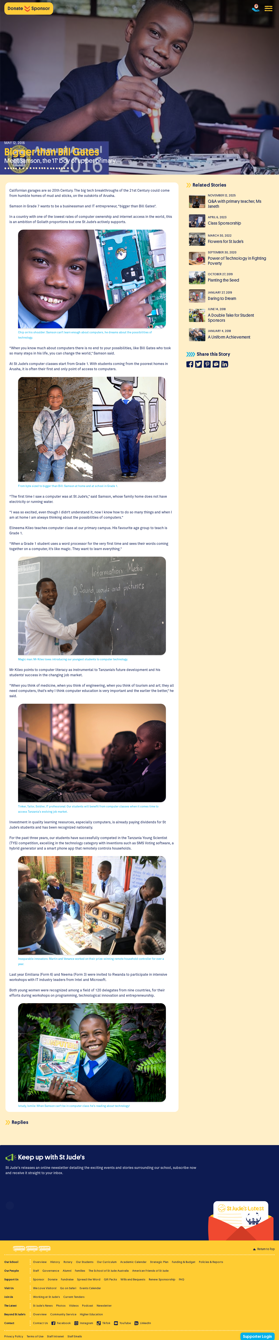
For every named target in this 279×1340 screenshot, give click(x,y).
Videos (74, 1305)
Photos (61, 1305)
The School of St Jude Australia (109, 1270)
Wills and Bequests (133, 1279)
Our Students (85, 1262)
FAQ (181, 1279)
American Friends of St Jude (150, 1270)
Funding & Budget (184, 1262)
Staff (36, 1270)
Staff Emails (75, 1336)
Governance (51, 1270)
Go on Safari (68, 1288)
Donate (53, 1279)
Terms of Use (35, 1336)
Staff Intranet (55, 1336)
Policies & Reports (211, 1262)
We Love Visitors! (45, 1288)
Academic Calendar (133, 1262)
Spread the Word (88, 1279)
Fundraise (67, 1279)
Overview (40, 1262)
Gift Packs (110, 1279)
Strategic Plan (159, 1262)
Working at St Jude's (46, 1296)
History (55, 1262)
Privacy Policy (13, 1336)
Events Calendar (90, 1288)
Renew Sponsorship (162, 1279)
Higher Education (91, 1314)
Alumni (67, 1270)
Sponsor (38, 1279)
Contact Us (40, 1323)
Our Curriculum (107, 1262)
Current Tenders (74, 1296)
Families (80, 1270)
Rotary (68, 1262)
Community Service (63, 1314)
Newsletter (104, 1305)
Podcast (87, 1305)
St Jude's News (43, 1305)
